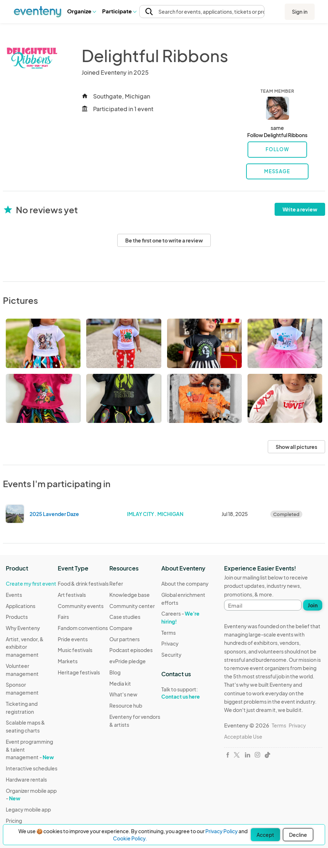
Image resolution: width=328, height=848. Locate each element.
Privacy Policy (221, 831)
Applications (20, 606)
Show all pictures (296, 446)
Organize (81, 11)
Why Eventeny (23, 628)
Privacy (170, 643)
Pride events (73, 639)
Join (313, 605)
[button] (81, 11)
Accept (265, 834)
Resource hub (125, 705)
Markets (68, 661)
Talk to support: (187, 693)
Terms (168, 632)
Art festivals (72, 594)
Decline (298, 834)
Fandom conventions (83, 628)
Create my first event (31, 583)
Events (14, 594)
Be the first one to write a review (164, 240)
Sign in (299, 11)
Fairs (63, 616)
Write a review (300, 209)
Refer (116, 583)
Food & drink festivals (83, 583)
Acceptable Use (243, 736)
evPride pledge (127, 661)
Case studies (124, 616)
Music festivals (75, 650)
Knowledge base (129, 594)
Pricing (14, 820)
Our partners (124, 639)
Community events (81, 606)
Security (171, 654)
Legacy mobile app (28, 809)
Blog (115, 672)
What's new (123, 694)
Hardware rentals (26, 779)
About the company (185, 583)
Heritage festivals (79, 672)
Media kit (120, 683)
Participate (119, 11)
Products (17, 616)
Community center (132, 606)
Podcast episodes (131, 650)
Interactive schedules (31, 768)
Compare (120, 628)
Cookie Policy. (130, 838)
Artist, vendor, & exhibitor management (25, 647)
